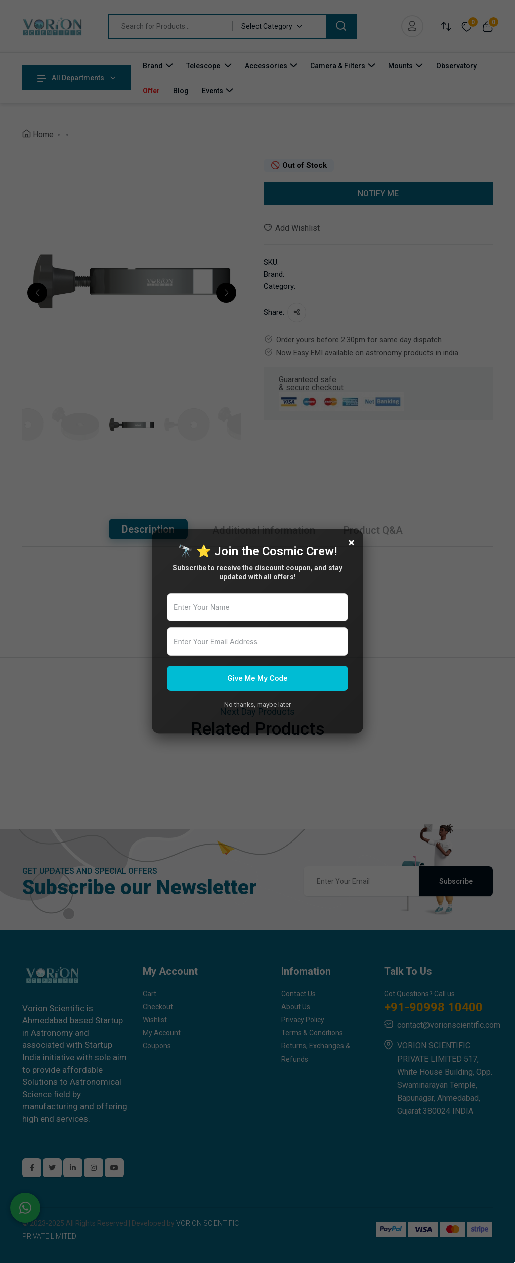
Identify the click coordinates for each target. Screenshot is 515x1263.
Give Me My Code (257, 678)
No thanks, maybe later (257, 704)
